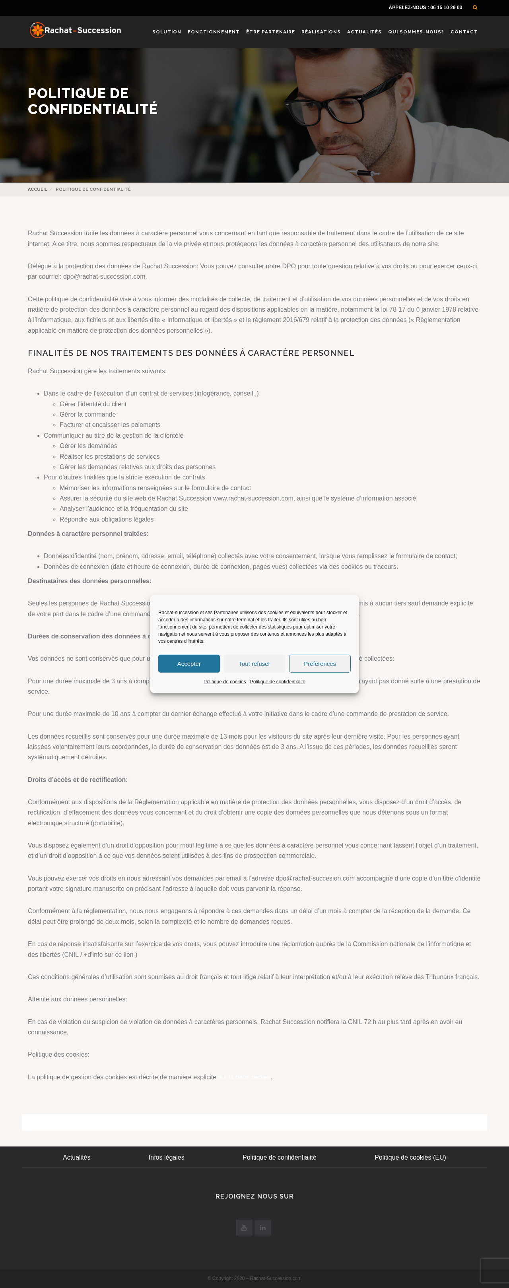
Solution (166, 32)
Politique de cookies (225, 682)
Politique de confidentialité (277, 682)
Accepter (189, 663)
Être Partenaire (270, 32)
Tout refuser (254, 663)
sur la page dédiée (244, 1077)
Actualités (364, 32)
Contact (464, 32)
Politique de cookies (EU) (410, 1157)
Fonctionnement (214, 32)
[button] (475, 7)
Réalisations (321, 32)
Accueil (37, 189)
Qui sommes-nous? (416, 32)
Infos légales (167, 1157)
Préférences (320, 663)
